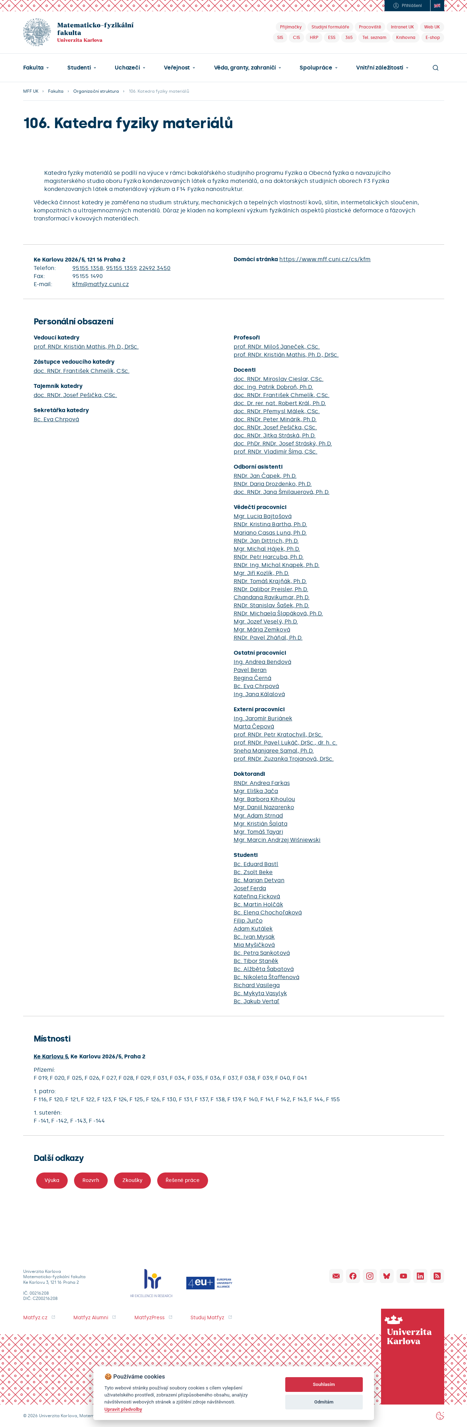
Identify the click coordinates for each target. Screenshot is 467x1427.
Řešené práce (183, 1180)
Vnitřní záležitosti (379, 68)
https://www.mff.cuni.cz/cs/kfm (325, 259)
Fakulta (33, 68)
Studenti (79, 68)
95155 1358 (87, 268)
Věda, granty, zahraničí (245, 68)
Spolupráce (316, 68)
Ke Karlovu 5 (51, 1056)
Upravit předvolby (123, 1409)
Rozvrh (90, 1180)
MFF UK (30, 91)
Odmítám (324, 1402)
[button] (36, 68)
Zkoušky (132, 1180)
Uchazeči (127, 68)
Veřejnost (177, 68)
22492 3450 (155, 268)
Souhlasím (324, 1384)
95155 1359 (121, 268)
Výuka (52, 1180)
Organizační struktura (96, 91)
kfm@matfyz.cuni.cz (100, 284)
